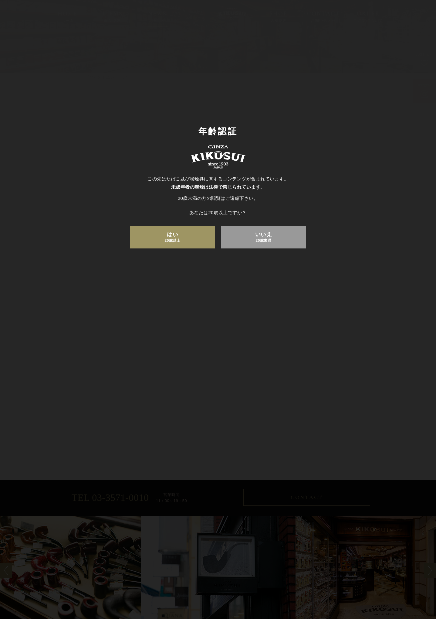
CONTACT (306, 497)
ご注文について (281, 590)
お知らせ (174, 590)
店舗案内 (205, 590)
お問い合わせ (240, 590)
